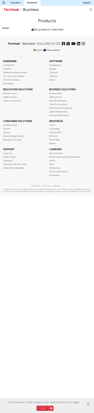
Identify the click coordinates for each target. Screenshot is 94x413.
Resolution (11, 134)
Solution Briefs (55, 349)
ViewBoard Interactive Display (15, 289)
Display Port (13, 175)
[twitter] (69, 261)
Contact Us (7, 370)
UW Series (17, 62)
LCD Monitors (8, 282)
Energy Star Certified (17, 233)
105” (9, 126)
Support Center (9, 374)
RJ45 (9, 195)
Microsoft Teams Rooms (59, 332)
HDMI (10, 171)
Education (16, 2)
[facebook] (64, 261)
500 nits (11, 158)
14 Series (16, 50)
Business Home (55, 310)
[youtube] (74, 261)
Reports (52, 360)
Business (32, 2)
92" (9, 118)
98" (9, 122)
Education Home (10, 310)
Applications (12, 42)
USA (43, 408)
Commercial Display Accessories (17, 72)
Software (11, 66)
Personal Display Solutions (14, 353)
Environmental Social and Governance (64, 374)
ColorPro (7, 346)
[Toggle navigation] (90, 9)
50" (9, 97)
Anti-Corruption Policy (58, 389)
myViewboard (55, 282)
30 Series (16, 54)
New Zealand (51, 267)
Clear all (25, 34)
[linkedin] (79, 261)
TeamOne (53, 293)
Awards (52, 378)
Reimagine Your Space (12, 357)
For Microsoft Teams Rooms (14, 80)
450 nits (11, 154)
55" (9, 101)
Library (52, 342)
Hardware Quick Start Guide (14, 381)
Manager (52, 286)
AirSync (52, 297)
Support (87, 2)
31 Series (16, 58)
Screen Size (11, 89)
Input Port (10, 167)
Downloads (7, 378)
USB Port (11, 179)
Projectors (7, 286)
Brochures (53, 353)
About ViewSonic (56, 370)
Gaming (6, 349)
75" (9, 109)
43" (9, 93)
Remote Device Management (61, 325)
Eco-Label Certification (9, 228)
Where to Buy (54, 385)
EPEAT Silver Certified (13, 239)
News (51, 381)
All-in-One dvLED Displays (13, 293)
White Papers (54, 357)
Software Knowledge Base (13, 385)
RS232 (10, 199)
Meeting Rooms (55, 314)
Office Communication (58, 321)
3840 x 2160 (13, 138)
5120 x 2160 (13, 142)
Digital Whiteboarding (58, 329)
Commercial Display (17, 46)
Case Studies (54, 346)
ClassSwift (53, 289)
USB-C (10, 183)
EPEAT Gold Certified (17, 244)
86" (9, 114)
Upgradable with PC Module (17, 213)
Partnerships (54, 392)
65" (9, 105)
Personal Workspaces (57, 318)
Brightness (11, 150)
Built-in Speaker (15, 219)
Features (10, 207)
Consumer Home (10, 342)
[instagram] (84, 261)
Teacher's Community (12, 318)
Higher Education (10, 314)
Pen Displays (8, 300)
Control (9, 191)
